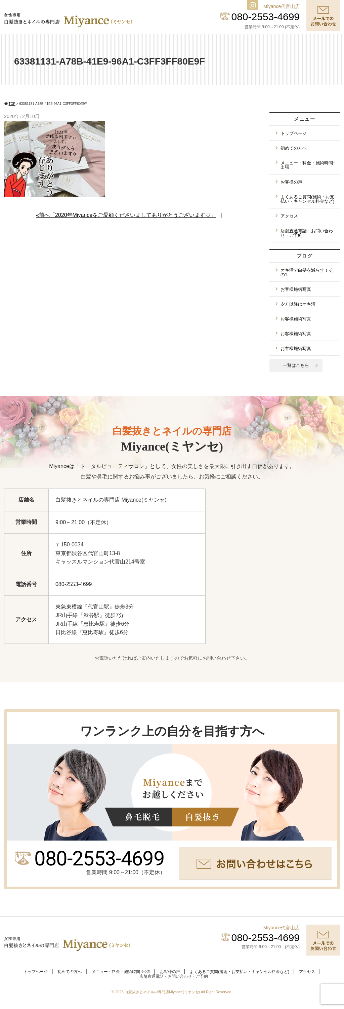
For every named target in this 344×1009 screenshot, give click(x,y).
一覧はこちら (296, 365)
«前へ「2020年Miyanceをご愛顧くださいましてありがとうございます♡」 (126, 215)
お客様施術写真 (296, 289)
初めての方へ (294, 148)
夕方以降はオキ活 (298, 304)
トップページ (294, 133)
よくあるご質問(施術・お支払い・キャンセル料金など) (307, 199)
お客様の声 (291, 182)
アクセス (289, 216)
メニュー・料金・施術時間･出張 (308, 165)
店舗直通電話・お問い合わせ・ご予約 (307, 233)
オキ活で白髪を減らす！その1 (307, 272)
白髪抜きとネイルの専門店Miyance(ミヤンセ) (163, 992)
